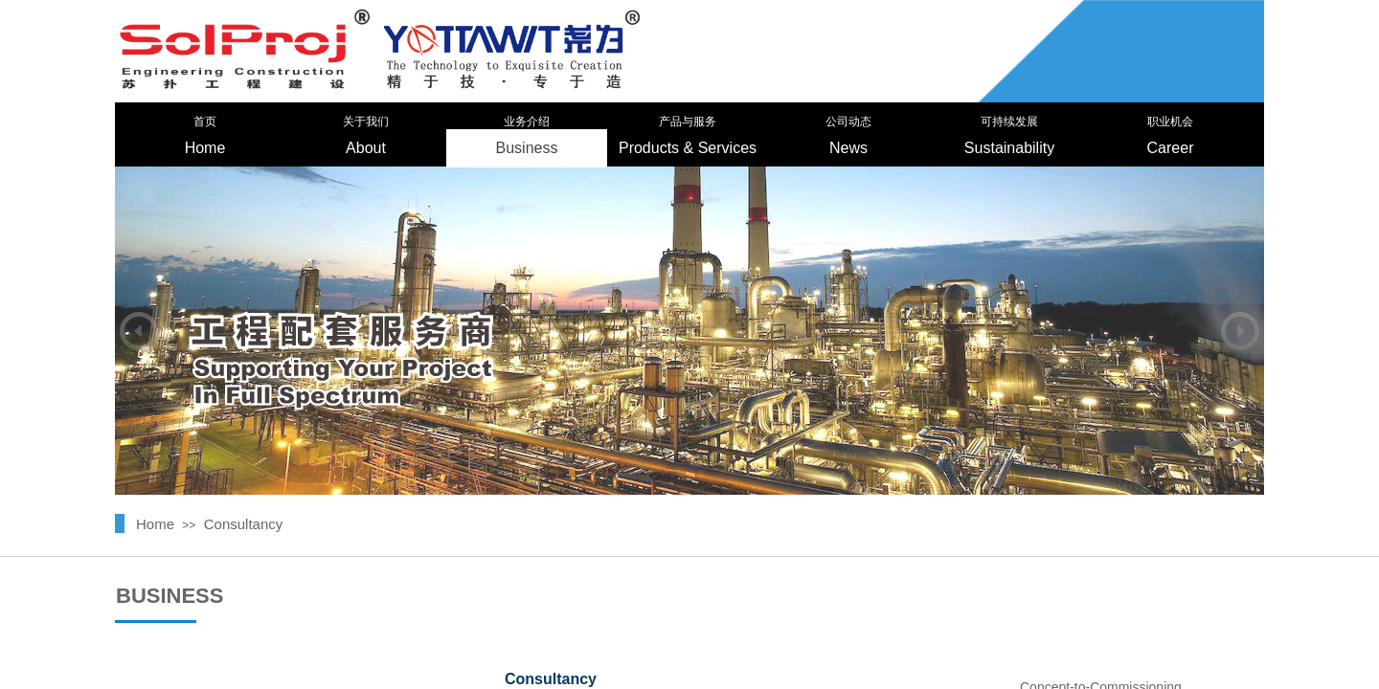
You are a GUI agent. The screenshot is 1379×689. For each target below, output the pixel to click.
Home (205, 148)
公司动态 (848, 121)
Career (1170, 148)
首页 (204, 121)
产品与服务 (687, 121)
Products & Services (688, 148)
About (366, 148)
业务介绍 (527, 121)
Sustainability (1009, 148)
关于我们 (366, 121)
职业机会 (1170, 121)
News (848, 148)
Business (527, 148)
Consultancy (243, 524)
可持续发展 (1009, 121)
